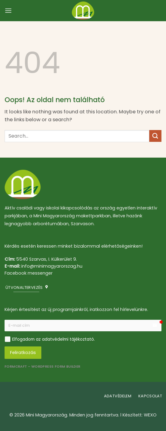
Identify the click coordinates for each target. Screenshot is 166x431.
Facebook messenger (29, 273)
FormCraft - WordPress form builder (43, 366)
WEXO (150, 415)
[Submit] (155, 136)
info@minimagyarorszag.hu (51, 266)
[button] (8, 10)
